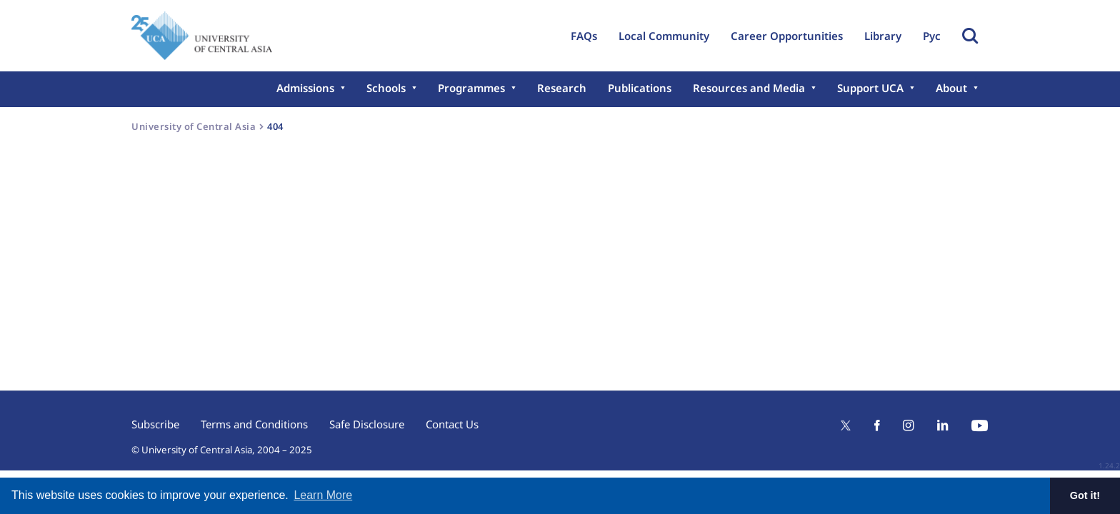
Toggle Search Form (970, 35)
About (951, 88)
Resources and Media (749, 88)
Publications (639, 88)
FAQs (584, 36)
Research (561, 88)
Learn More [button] (323, 495)
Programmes (471, 88)
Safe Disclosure (366, 424)
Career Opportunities (787, 36)
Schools (386, 88)
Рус (932, 36)
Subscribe (155, 424)
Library (882, 36)
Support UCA (870, 88)
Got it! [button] (1085, 495)
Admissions (305, 88)
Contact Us (452, 424)
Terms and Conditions (254, 424)
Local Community (664, 36)
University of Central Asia (193, 126)
